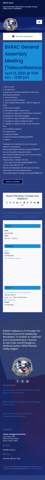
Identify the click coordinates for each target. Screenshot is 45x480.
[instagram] (23, 381)
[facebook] (18, 381)
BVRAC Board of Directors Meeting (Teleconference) (11, 216)
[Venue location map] (22, 273)
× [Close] (40, 34)
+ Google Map (10, 300)
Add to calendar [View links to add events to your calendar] (13, 182)
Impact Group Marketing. (33, 468)
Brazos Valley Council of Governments (17, 292)
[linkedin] (28, 381)
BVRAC (6, 251)
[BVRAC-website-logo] (10, 18)
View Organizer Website (12, 258)
